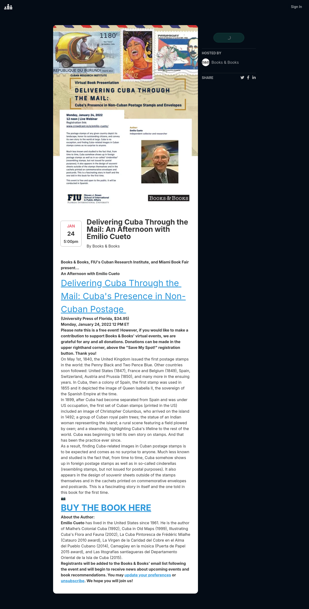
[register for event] (228, 37)
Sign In (296, 7)
